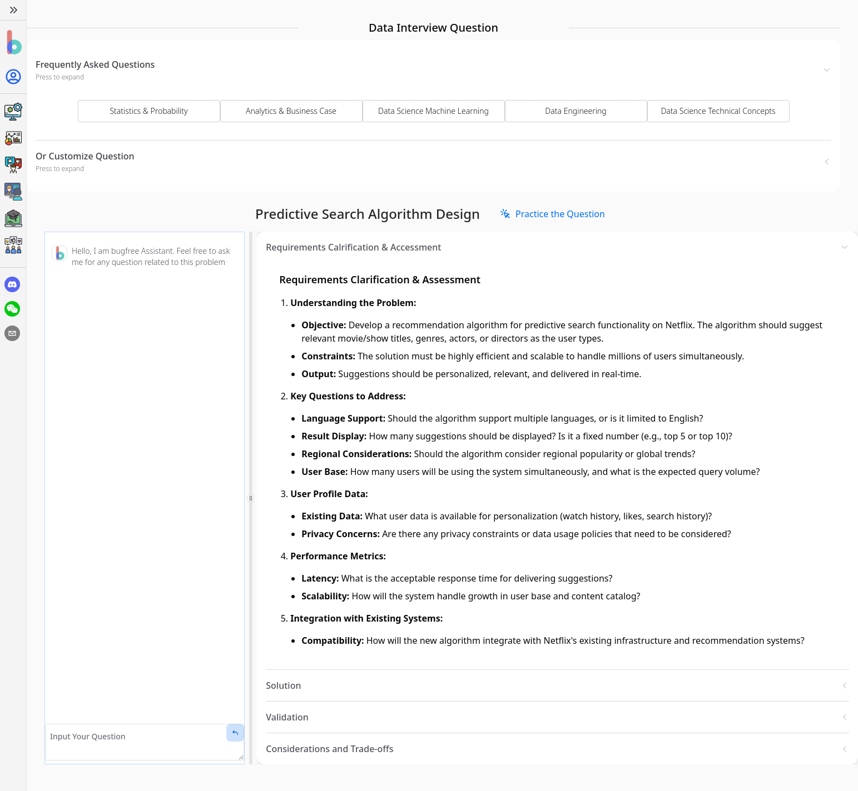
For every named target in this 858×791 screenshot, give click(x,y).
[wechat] (12, 309)
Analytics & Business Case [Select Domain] (291, 111)
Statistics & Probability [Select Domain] (148, 111)
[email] (12, 333)
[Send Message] (235, 733)
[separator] (250, 498)
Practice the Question (552, 214)
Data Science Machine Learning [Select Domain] (433, 111)
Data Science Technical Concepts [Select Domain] (718, 111)
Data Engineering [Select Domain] (575, 111)
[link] (552, 214)
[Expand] (13, 10)
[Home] (13, 42)
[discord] (12, 284)
